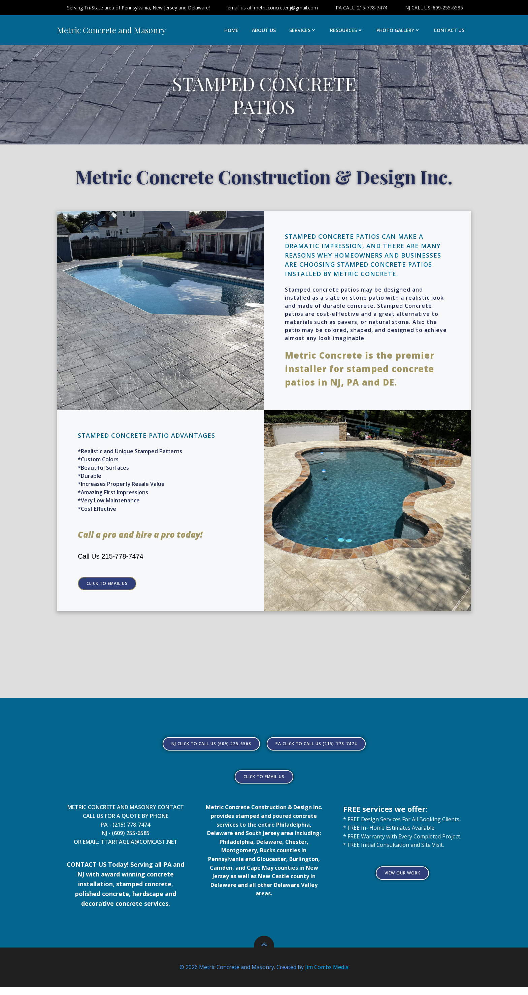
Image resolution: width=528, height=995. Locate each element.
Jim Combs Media (327, 975)
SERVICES (303, 30)
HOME (232, 30)
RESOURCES (346, 30)
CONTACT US (449, 30)
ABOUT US (264, 30)
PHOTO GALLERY (399, 30)
